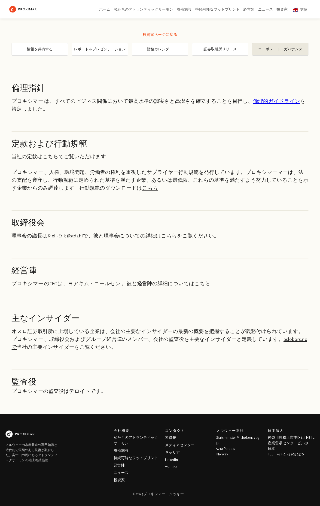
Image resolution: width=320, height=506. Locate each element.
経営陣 (248, 9)
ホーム (104, 9)
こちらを (171, 235)
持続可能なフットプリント (217, 9)
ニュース (265, 9)
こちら (150, 188)
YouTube (171, 467)
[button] (300, 9)
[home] (23, 9)
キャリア (172, 452)
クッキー (176, 494)
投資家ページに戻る (160, 34)
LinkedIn (171, 460)
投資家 (282, 9)
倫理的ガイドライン (276, 101)
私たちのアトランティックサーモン (143, 9)
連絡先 (170, 437)
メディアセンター (180, 445)
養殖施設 (184, 9)
